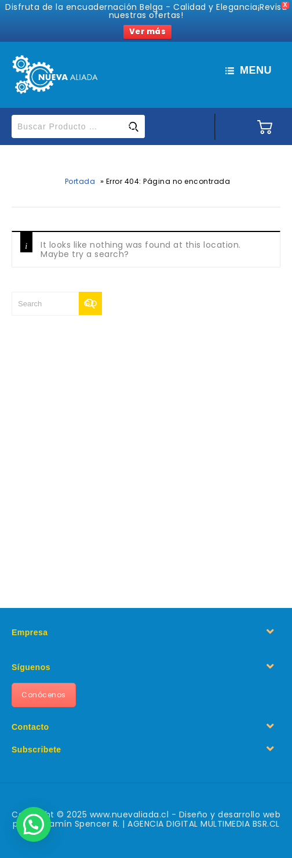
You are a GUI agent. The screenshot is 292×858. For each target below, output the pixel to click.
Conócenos (43, 695)
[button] (33, 824)
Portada (80, 181)
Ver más (147, 31)
